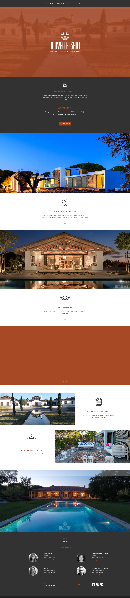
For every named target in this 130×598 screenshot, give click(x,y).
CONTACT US (65, 124)
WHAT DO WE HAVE (63, 3)
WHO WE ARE (51, 3)
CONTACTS (79, 3)
